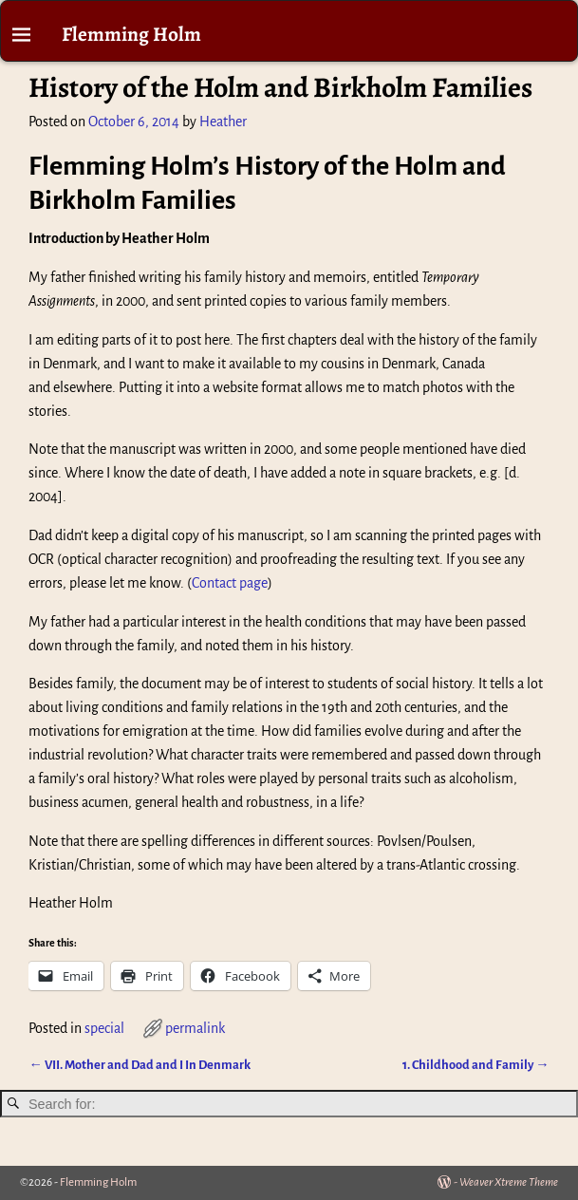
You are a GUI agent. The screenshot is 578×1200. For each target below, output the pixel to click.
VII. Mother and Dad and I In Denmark (139, 1065)
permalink (195, 1028)
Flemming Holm (131, 33)
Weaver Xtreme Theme (508, 1182)
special (104, 1028)
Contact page (230, 583)
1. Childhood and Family (475, 1065)
